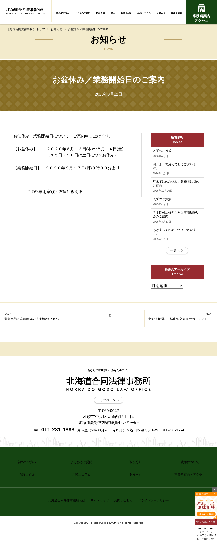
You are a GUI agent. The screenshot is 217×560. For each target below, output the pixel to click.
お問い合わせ (124, 533)
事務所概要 (176, 13)
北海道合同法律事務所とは (62, 533)
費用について (190, 500)
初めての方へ (62, 13)
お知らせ (160, 13)
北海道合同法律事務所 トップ (26, 31)
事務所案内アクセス (201, 13)
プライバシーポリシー (157, 533)
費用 (113, 13)
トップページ (108, 439)
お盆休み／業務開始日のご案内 (88, 31)
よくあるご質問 (82, 13)
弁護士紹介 (126, 13)
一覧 (108, 356)
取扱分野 (100, 13)
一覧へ (177, 288)
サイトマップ (98, 533)
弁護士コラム (144, 13)
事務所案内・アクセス (190, 510)
